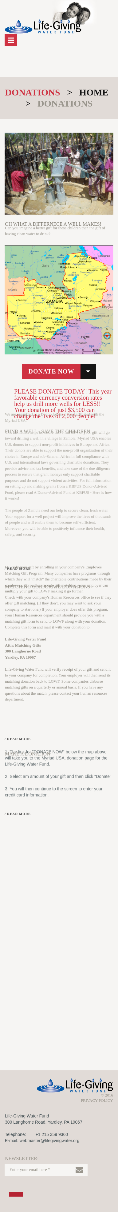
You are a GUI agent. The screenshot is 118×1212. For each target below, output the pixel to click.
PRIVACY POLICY (97, 1100)
